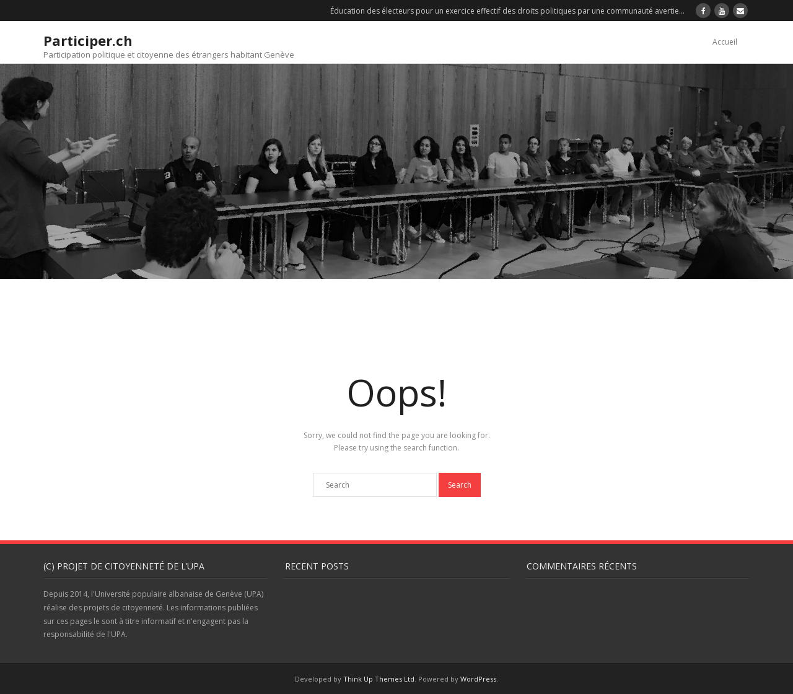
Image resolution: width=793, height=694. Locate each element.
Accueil (724, 42)
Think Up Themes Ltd (378, 678)
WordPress (478, 678)
